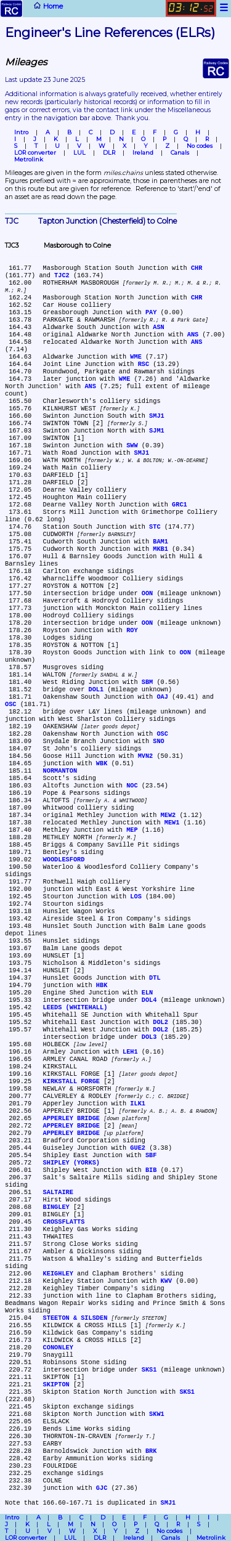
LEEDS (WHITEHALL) (75, 1007)
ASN (158, 327)
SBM (147, 682)
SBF (150, 1155)
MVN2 (145, 756)
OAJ (162, 697)
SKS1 (149, 1369)
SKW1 (156, 1414)
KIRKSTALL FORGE (71, 1081)
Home (31, 8)
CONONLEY (58, 1347)
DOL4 (149, 1000)
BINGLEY (56, 1207)
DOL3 (149, 1037)
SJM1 (156, 430)
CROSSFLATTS (64, 1222)
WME (135, 356)
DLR (109, 152)
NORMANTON (60, 771)
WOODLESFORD (64, 859)
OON (147, 593)
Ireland (142, 152)
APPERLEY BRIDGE (71, 1118)
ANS (192, 334)
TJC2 (62, 275)
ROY (131, 630)
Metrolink (28, 159)
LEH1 (130, 1051)
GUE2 (137, 1148)
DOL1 (96, 689)
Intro (21, 132)
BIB (150, 1170)
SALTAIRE (58, 1192)
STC (154, 527)
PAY (150, 312)
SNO (158, 741)
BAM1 (160, 541)
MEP (131, 830)
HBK (101, 985)
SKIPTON (56, 1384)
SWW (131, 445)
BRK (150, 1451)
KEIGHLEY (58, 1273)
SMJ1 (156, 416)
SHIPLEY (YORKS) (71, 1162)
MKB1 (160, 549)
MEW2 (168, 815)
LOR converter (35, 152)
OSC (10, 704)
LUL (79, 152)
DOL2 (160, 1022)
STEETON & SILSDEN (75, 1318)
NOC (131, 785)
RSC (143, 364)
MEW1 (172, 822)
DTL (154, 978)
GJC (101, 1488)
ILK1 (137, 1103)
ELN (147, 992)
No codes (200, 145)
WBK (101, 763)
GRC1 (179, 504)
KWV (166, 1281)
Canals (180, 152)
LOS (135, 896)
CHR (196, 268)
